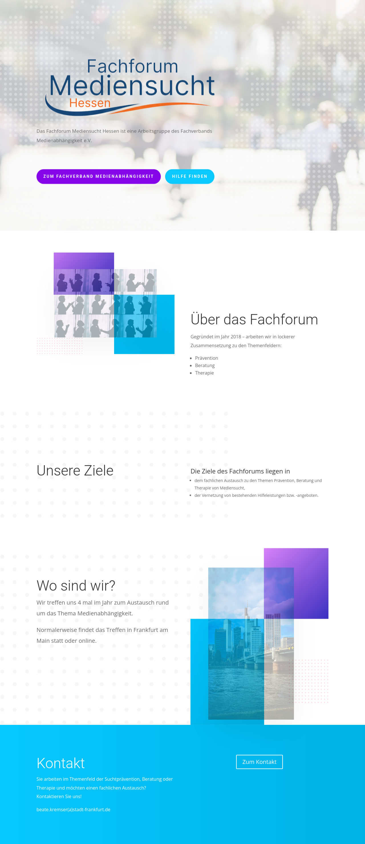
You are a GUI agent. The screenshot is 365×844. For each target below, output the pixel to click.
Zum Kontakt (259, 762)
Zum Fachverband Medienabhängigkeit (98, 173)
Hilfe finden (190, 173)
